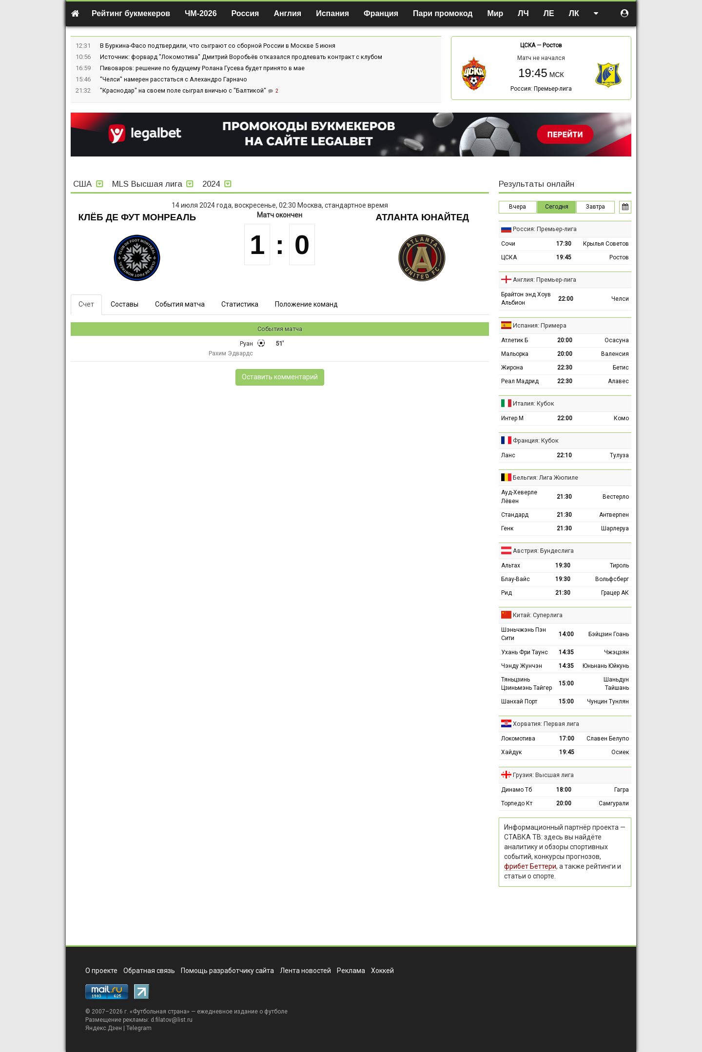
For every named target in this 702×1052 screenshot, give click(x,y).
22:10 (564, 455)
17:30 (563, 243)
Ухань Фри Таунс (524, 652)
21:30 (564, 496)
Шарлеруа (615, 528)
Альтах (510, 565)
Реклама (351, 970)
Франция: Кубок (536, 440)
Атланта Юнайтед (422, 217)
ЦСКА (527, 45)
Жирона (512, 367)
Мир (495, 13)
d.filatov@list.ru (172, 1019)
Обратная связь (149, 970)
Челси (620, 298)
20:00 (564, 340)
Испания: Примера (539, 325)
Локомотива (518, 738)
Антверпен (614, 514)
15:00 (566, 683)
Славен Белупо (607, 738)
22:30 (564, 367)
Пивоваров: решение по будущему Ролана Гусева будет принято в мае (202, 68)
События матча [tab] (180, 304)
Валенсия (615, 354)
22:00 (565, 298)
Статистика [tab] (239, 304)
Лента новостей (305, 970)
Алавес (618, 381)
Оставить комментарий (280, 377)
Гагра (621, 789)
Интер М (512, 418)
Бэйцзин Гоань (608, 634)
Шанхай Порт (519, 701)
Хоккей (382, 970)
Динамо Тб (516, 789)
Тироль (619, 565)
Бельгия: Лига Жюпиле (545, 477)
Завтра (595, 206)
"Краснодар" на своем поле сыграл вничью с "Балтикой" (184, 90)
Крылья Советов (606, 243)
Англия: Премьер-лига (544, 279)
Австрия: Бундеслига (543, 550)
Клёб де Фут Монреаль (137, 217)
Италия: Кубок (533, 403)
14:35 (566, 652)
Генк (507, 528)
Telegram (139, 1028)
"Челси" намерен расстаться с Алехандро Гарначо (173, 79)
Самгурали (614, 803)
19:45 (563, 257)
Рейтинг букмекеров (131, 13)
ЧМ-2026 (201, 13)
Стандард (514, 514)
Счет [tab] (86, 304)
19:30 (562, 565)
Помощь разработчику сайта (227, 970)
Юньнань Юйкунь (606, 665)
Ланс (508, 455)
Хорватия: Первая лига (546, 723)
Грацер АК (615, 592)
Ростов (552, 45)
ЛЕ (549, 13)
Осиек (620, 752)
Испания (332, 13)
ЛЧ (523, 13)
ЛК (574, 13)
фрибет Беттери (530, 866)
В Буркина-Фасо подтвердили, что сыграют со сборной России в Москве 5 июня (217, 45)
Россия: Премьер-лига (541, 88)
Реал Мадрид (520, 381)
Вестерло (616, 496)
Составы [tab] (124, 304)
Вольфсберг (612, 579)
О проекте (101, 970)
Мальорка (514, 354)
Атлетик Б (514, 340)
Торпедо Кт (516, 803)
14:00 (566, 634)
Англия (287, 13)
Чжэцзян (616, 652)
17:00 (566, 738)
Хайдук (511, 752)
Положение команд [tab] (306, 304)
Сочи (508, 243)
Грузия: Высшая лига (543, 775)
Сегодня (556, 206)
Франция (381, 13)
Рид (506, 592)
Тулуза (619, 455)
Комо (621, 418)
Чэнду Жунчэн (521, 665)
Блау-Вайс (515, 579)
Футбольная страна (160, 1011)
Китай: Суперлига (538, 615)
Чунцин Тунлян (608, 701)
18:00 (563, 789)
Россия (245, 13)
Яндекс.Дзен (103, 1028)
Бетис (621, 367)
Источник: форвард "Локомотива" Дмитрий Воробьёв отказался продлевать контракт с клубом (241, 56)
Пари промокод (442, 13)
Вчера (517, 206)
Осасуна (616, 340)
